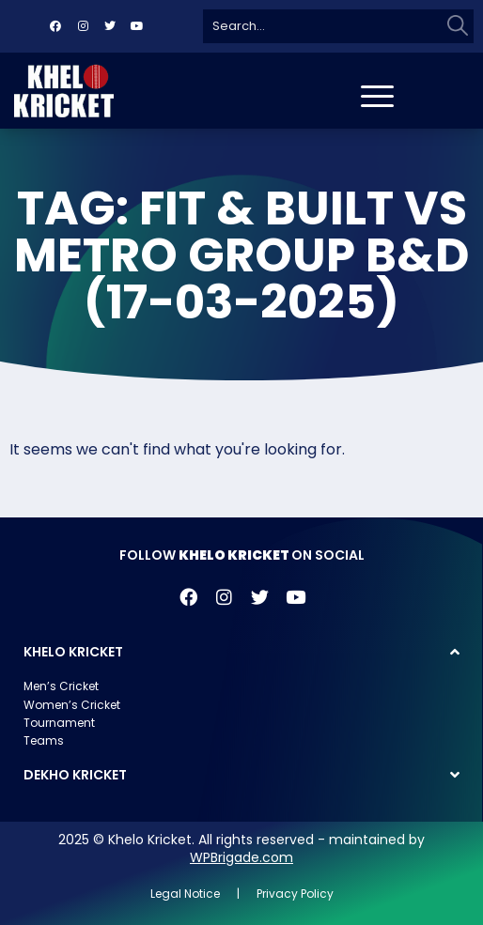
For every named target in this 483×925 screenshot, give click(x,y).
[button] (241, 652)
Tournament (59, 723)
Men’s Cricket (61, 686)
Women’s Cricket (71, 705)
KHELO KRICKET (73, 651)
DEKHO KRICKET (75, 774)
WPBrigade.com (241, 857)
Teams (43, 740)
